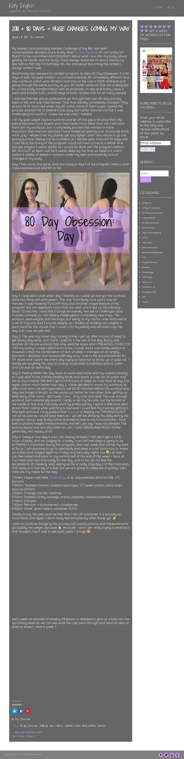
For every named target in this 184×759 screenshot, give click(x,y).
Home (159, 7)
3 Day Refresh (149, 217)
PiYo (144, 257)
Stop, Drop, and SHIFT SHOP (27, 732)
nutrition (69, 726)
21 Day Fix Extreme (151, 208)
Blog (171, 7)
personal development (152, 252)
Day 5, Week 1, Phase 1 (24, 736)
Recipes (145, 267)
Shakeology (57, 477)
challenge (43, 726)
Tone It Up (147, 282)
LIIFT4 (145, 237)
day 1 (52, 726)
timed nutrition (89, 726)
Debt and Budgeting (151, 232)
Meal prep (147, 242)
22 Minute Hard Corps (152, 213)
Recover (73, 412)
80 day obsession (29, 726)
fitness (60, 726)
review (77, 726)
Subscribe (147, 149)
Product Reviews (150, 262)
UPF (144, 297)
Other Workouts (149, 247)
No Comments (37, 37)
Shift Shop (147, 277)
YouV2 (145, 301)
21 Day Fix (147, 203)
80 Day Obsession (86, 52)
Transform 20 (148, 287)
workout (101, 726)
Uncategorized (149, 292)
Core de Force (148, 227)
